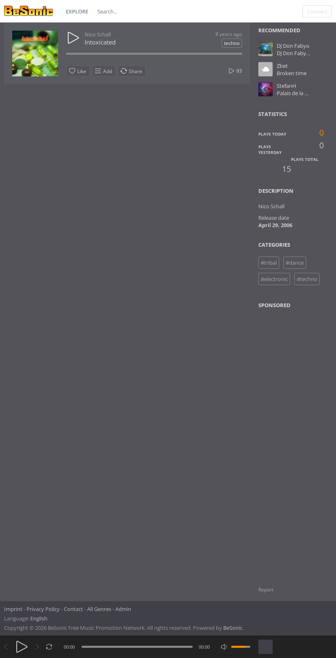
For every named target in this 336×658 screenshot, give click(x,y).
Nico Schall (98, 34)
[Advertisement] (296, 442)
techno (232, 43)
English (38, 618)
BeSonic (232, 627)
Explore (77, 11)
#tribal (269, 262)
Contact (73, 609)
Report (265, 589)
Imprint (13, 609)
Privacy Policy (43, 609)
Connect (317, 11)
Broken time (292, 73)
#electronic (274, 279)
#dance (295, 262)
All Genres (99, 609)
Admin (123, 609)
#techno (307, 279)
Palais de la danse (298, 93)
